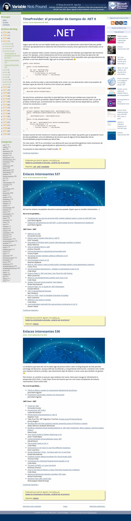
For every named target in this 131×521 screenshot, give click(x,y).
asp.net (5, 155)
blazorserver (7, 170)
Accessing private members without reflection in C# (48, 262)
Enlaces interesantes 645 (123, 48)
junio (6, 72)
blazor (5, 168)
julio (6, 70)
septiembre (8, 51)
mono (5, 222)
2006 (5, 134)
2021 (5, 90)
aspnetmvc (6, 161)
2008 (5, 128)
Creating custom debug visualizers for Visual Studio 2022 (50, 463)
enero (6, 84)
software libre (7, 249)
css (4, 187)
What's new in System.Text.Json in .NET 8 (43, 245)
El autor (94, 5)
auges (5, 164)
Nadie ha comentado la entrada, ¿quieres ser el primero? (47, 169)
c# (3, 178)
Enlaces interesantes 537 (41, 181)
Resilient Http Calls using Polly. (39, 485)
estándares (6, 199)
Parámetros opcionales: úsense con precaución (46, 401)
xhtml (4, 281)
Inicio (87, 5)
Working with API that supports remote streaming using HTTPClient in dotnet (57, 430)
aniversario (6, 151)
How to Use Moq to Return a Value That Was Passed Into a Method (54, 476)
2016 (5, 104)
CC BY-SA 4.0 (92, 519)
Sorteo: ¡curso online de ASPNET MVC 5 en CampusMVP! (123, 92)
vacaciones (6, 264)
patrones (6, 235)
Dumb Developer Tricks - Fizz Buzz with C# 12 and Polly (49, 459)
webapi (5, 278)
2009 (5, 125)
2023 (5, 41)
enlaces (5, 197)
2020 (5, 93)
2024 (5, 38)
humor (5, 212)
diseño (5, 195)
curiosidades (7, 189)
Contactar (102, 5)
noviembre (8, 46)
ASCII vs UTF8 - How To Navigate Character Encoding (48, 302)
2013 (5, 113)
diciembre (8, 44)
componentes (7, 182)
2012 (5, 116)
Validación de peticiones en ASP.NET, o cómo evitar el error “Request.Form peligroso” (61, 229)
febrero (7, 82)
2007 (5, 131)
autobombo (6, 166)
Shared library (76, 426)
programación (7, 239)
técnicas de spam (8, 258)
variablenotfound (8, 266)
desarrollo (6, 193)
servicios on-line (8, 245)
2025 (5, 35)
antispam (6, 153)
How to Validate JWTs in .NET (39, 253)
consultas (6, 184)
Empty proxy (64, 426)
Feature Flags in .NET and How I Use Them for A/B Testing (50, 280)
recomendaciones (8, 241)
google (5, 205)
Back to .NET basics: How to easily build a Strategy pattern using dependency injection (61, 271)
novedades (6, 232)
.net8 (38, 173)
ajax (4, 149)
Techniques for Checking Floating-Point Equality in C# (48, 468)
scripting (5, 243)
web (4, 276)
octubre (7, 48)
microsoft (6, 220)
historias (5, 209)
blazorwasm (6, 172)
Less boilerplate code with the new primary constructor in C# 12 (52, 311)
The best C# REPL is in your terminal (42, 472)
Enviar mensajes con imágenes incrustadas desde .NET (123, 81)
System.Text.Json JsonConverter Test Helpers (45, 289)
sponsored (6, 255)
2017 (5, 101)
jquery (5, 218)
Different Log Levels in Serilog (39, 306)
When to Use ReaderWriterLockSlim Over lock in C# (48, 284)
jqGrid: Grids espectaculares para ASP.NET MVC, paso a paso (122, 114)
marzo (6, 79)
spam (4, 253)
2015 (5, 107)
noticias (5, 230)
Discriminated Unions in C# (38, 267)
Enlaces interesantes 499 (123, 134)
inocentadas (6, 214)
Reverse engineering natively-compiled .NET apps (47, 481)
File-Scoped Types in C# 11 (38, 450)
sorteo (5, 251)
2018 (5, 98)
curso (4, 191)
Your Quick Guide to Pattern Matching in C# (45, 441)
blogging (5, 174)
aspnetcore (6, 157)
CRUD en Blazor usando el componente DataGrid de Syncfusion (52, 397)
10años (5, 147)
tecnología (6, 260)
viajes (4, 272)
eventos (5, 201)
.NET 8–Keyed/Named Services (39, 298)
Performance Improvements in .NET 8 (42, 421)
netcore (5, 228)
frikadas (5, 203)
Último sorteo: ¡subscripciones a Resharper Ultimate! (122, 39)
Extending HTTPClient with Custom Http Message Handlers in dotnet (54, 249)
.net (4, 145)
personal (5, 237)
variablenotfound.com (10, 268)
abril (6, 77)
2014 (5, 110)
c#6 (4, 180)
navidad (5, 226)
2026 (5, 32)
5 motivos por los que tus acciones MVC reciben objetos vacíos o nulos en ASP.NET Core (62, 225)
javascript (6, 216)
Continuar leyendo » (31, 160)
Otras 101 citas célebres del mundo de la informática (122, 71)
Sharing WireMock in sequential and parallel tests (47, 258)
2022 (5, 87)
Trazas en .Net (33, 412)
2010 (5, 122)
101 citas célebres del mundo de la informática (121, 60)
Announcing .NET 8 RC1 (37, 417)
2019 (5, 96)
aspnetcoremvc (7, 159)
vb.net (5, 270)
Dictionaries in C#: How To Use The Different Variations (49, 454)
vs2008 (5, 274)
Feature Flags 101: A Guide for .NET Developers (46, 293)
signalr (5, 247)
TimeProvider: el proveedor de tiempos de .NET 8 (12, 55)
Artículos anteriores (97, 513)
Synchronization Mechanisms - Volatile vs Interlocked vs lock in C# (53, 276)
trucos (5, 262)
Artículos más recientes (32, 513)
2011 (5, 119)
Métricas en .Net (34, 240)
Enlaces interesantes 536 (41, 338)
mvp (4, 224)
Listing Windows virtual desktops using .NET (45, 446)
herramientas (7, 207)
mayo (6, 75)
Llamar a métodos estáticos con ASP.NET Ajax (122, 125)
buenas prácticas (8, 176)
